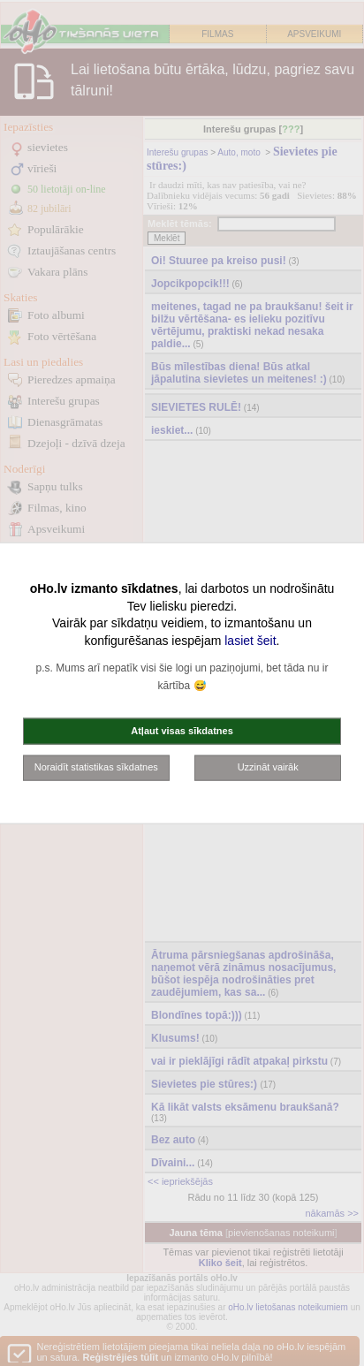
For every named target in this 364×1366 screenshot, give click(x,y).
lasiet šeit (250, 640)
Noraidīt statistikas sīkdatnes (96, 767)
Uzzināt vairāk (268, 767)
